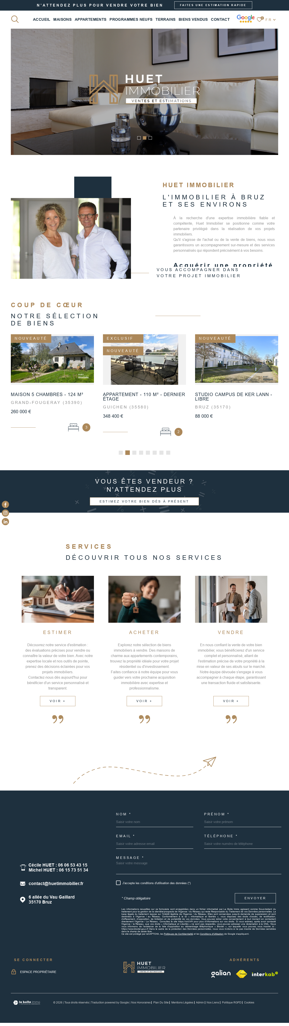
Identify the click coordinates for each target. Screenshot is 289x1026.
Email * (125, 837)
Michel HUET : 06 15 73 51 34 (58, 871)
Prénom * (217, 815)
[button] (139, 138)
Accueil (41, 19)
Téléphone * (221, 837)
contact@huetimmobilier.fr (56, 885)
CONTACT (220, 19)
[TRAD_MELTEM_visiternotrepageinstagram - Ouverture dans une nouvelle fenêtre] (5, 513)
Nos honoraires (141, 1004)
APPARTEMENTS (91, 19)
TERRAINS (165, 19)
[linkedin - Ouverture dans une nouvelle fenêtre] (5, 521)
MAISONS (62, 19)
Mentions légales (182, 1004)
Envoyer (255, 899)
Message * (130, 859)
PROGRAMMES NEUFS (131, 19)
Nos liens (213, 1004)
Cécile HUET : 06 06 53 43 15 (57, 866)
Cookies (249, 1004)
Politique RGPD (231, 1004)
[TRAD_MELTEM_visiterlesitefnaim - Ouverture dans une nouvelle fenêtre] (241, 975)
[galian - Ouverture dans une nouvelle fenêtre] (221, 975)
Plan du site (161, 1004)
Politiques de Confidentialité (178, 935)
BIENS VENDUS (193, 19)
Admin (200, 1004)
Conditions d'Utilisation (212, 935)
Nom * (124, 815)
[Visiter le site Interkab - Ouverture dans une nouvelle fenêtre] (265, 975)
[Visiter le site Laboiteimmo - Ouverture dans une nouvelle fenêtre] (26, 1004)
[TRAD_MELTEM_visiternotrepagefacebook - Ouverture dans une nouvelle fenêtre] (5, 504)
